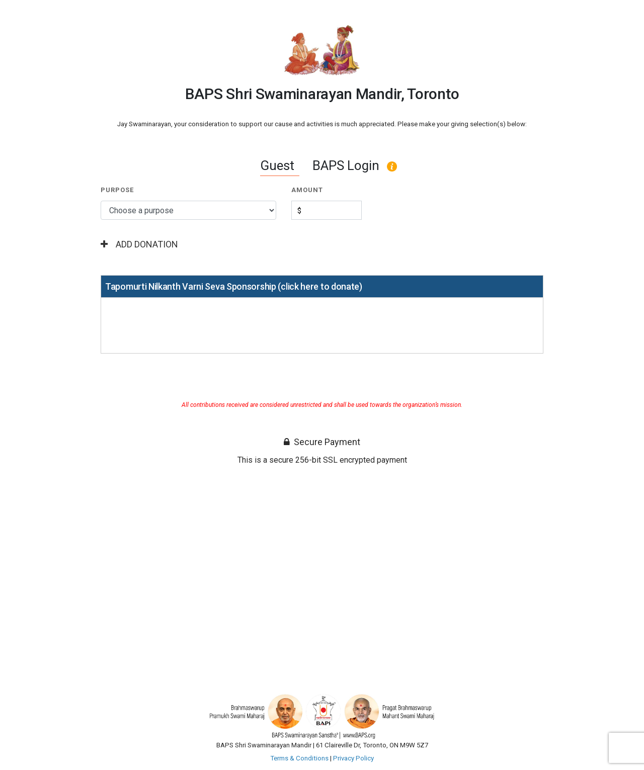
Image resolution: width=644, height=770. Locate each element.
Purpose (117, 190)
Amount (307, 190)
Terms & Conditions (299, 758)
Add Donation (139, 244)
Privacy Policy (353, 758)
